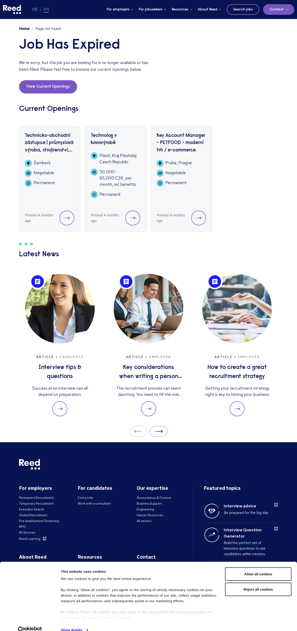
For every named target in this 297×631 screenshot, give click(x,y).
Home (24, 28)
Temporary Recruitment (36, 503)
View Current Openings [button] (48, 87)
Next (159, 431)
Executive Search (31, 509)
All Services (27, 532)
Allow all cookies (258, 566)
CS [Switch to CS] (34, 9)
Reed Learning (29, 539)
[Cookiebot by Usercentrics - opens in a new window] (30, 621)
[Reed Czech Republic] (12, 9)
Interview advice (240, 506)
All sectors (144, 521)
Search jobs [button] (243, 9)
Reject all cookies (258, 581)
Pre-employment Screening (39, 521)
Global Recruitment (33, 515)
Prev (138, 431)
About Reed (207, 9)
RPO (22, 527)
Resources (180, 9)
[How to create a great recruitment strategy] (237, 345)
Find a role (85, 498)
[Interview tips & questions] (60, 345)
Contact (277, 9)
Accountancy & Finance (154, 498)
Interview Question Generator (242, 533)
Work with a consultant (94, 503)
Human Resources (150, 515)
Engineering (145, 509)
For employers (118, 9)
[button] (66, 218)
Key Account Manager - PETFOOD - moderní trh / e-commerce (181, 143)
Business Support (149, 503)
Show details (71, 622)
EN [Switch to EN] (46, 9)
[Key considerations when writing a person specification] (148, 345)
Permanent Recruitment (36, 498)
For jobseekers (150, 9)
